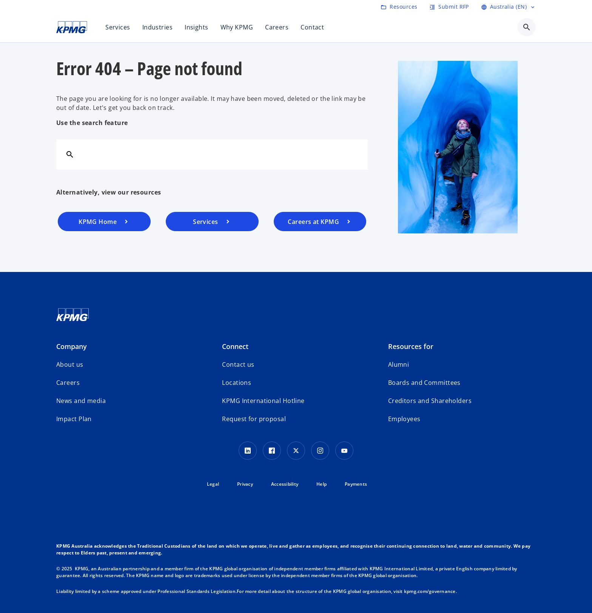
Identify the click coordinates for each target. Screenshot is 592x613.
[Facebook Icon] (272, 451)
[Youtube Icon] (344, 451)
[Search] (69, 154)
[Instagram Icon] (320, 451)
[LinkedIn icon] (248, 451)
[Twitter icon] (296, 451)
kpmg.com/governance (430, 591)
